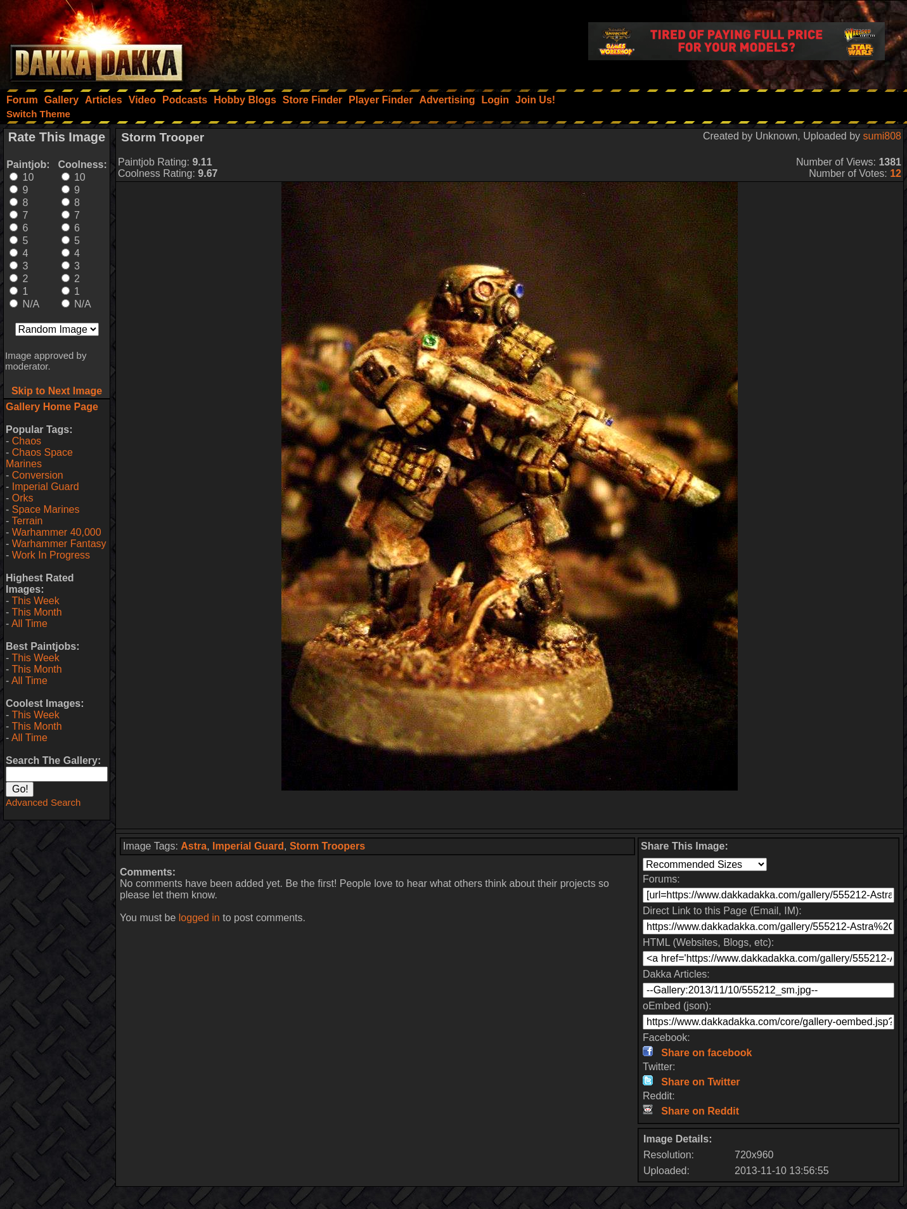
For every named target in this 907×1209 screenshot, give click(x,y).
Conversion (37, 475)
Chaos (26, 441)
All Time (29, 623)
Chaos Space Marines (39, 458)
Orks (23, 498)
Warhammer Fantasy (59, 543)
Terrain (26, 520)
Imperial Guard (45, 486)
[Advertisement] (509, 810)
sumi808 (882, 136)
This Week (35, 600)
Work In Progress (51, 555)
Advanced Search (43, 802)
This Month (36, 612)
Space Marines (46, 509)
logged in (199, 917)
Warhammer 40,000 (56, 532)
